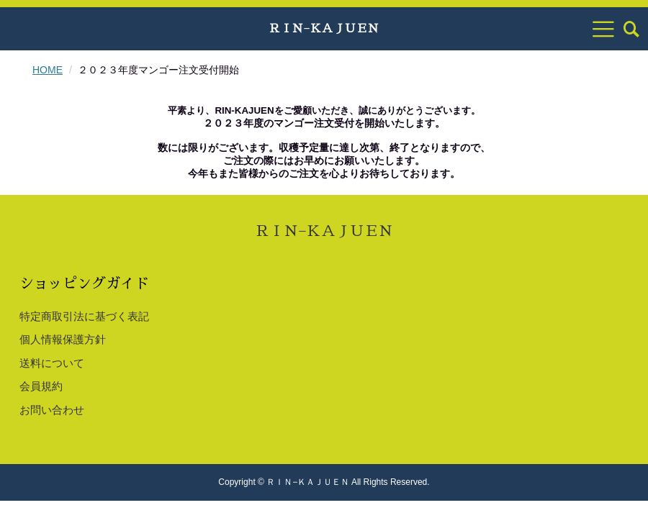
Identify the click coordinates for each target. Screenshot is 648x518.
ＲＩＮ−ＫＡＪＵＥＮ (324, 29)
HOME (47, 70)
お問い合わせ (51, 410)
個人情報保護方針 (62, 339)
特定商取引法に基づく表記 (84, 316)
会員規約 (41, 386)
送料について (51, 363)
